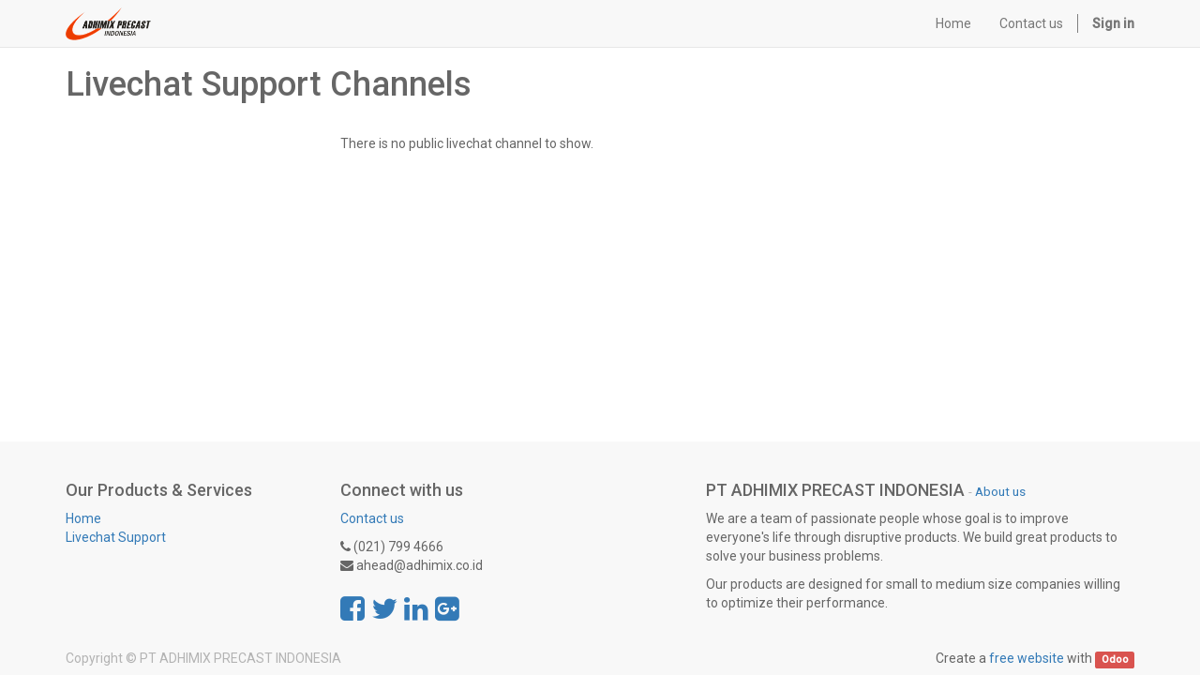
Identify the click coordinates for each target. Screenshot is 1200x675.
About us (1000, 491)
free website (1026, 658)
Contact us (372, 518)
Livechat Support (116, 537)
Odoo (1115, 659)
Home (83, 518)
